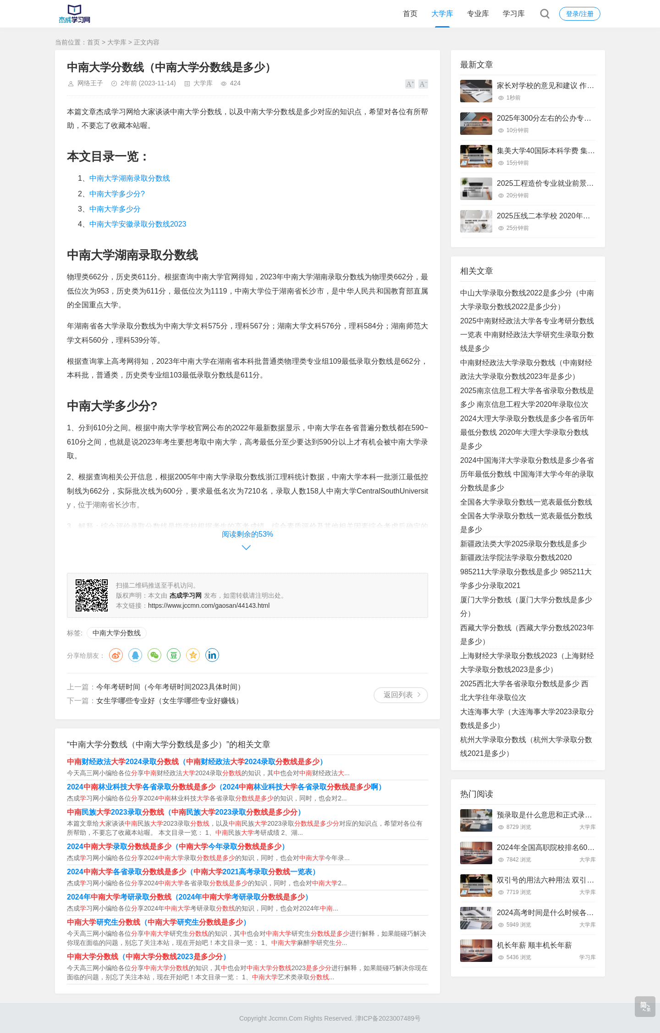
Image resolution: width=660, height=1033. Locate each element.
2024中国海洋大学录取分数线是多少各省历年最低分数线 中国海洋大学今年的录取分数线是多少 (527, 474)
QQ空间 (193, 655)
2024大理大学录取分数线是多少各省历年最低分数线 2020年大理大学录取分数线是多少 (527, 432)
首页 (410, 13)
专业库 (478, 13)
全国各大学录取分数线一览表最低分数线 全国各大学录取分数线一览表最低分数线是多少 (526, 515)
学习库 (514, 13)
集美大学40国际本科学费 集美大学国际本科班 (571, 151)
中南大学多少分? (117, 194)
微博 (116, 655)
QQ (135, 655)
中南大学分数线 (117, 633)
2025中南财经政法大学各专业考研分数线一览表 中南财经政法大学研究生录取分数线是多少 (527, 334)
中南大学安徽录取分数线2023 (138, 224)
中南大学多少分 (115, 209)
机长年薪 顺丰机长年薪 (534, 945)
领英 (212, 655)
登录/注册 (580, 13)
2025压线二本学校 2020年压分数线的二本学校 (573, 216)
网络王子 (90, 83)
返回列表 (398, 695)
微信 (154, 655)
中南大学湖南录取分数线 (129, 178)
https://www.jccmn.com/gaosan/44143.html (209, 605)
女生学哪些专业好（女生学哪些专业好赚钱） (169, 701)
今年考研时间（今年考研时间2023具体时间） (170, 687)
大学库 (442, 13)
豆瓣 (174, 655)
